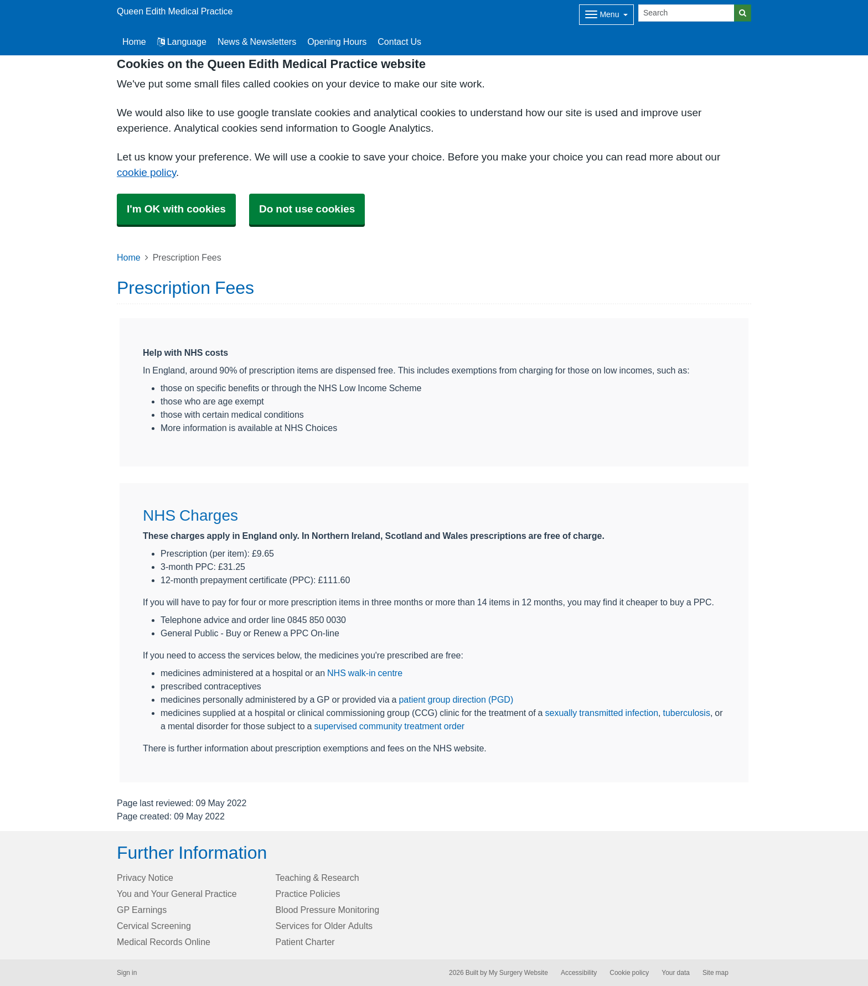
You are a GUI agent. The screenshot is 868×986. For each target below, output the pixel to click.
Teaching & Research (317, 877)
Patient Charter (305, 941)
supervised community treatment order (389, 726)
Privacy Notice (145, 877)
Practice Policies (308, 893)
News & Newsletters (257, 41)
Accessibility (579, 972)
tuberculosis (686, 712)
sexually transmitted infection (602, 712)
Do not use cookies (307, 209)
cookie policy (146, 172)
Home (129, 257)
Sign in (127, 972)
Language (181, 41)
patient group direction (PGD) (456, 699)
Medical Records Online (163, 941)
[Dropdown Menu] (606, 14)
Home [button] (134, 41)
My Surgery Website (518, 972)
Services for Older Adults (324, 925)
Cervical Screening (154, 925)
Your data (676, 972)
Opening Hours (336, 41)
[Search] (686, 13)
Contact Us (399, 41)
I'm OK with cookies (176, 209)
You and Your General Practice (177, 893)
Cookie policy (629, 972)
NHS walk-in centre (364, 672)
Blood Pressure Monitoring (328, 909)
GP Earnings (142, 909)
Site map (715, 972)
